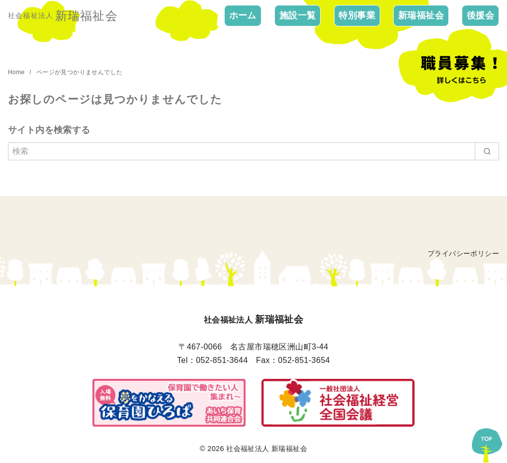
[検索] (253, 151)
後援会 (480, 15)
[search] (487, 151)
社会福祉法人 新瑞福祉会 (266, 449)
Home (17, 72)
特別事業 (356, 15)
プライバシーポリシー (463, 253)
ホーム (242, 15)
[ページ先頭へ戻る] (487, 443)
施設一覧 (297, 15)
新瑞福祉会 (421, 15)
